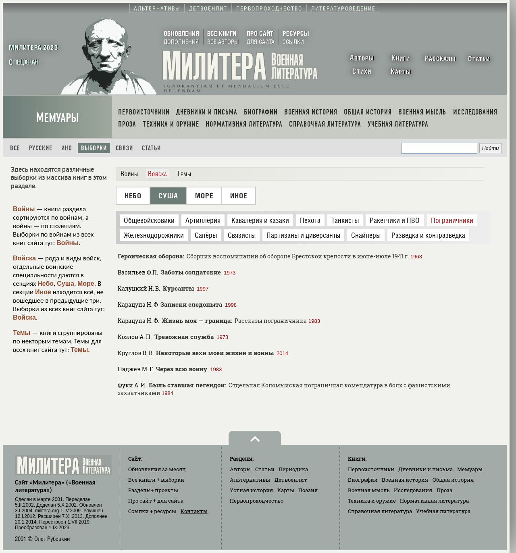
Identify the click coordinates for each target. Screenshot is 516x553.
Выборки (94, 148)
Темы (21, 332)
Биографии (363, 479)
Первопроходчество (256, 500)
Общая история (453, 479)
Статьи (151, 148)
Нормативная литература (434, 500)
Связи (124, 148)
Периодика (293, 469)
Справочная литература (380, 511)
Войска (24, 258)
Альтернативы (250, 479)
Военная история (405, 479)
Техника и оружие (372, 500)
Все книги (156, 479)
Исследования (413, 490)
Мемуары (57, 117)
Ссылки (152, 511)
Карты (285, 490)
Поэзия (308, 490)
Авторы (240, 469)
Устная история (251, 490)
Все (15, 148)
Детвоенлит (291, 479)
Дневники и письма (425, 469)
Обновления (157, 469)
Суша (65, 283)
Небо (45, 283)
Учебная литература (443, 511)
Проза (444, 490)
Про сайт (155, 500)
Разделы (153, 490)
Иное (43, 292)
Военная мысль (369, 490)
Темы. (80, 349)
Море (85, 283)
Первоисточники (371, 469)
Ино (66, 148)
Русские (40, 148)
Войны (24, 209)
